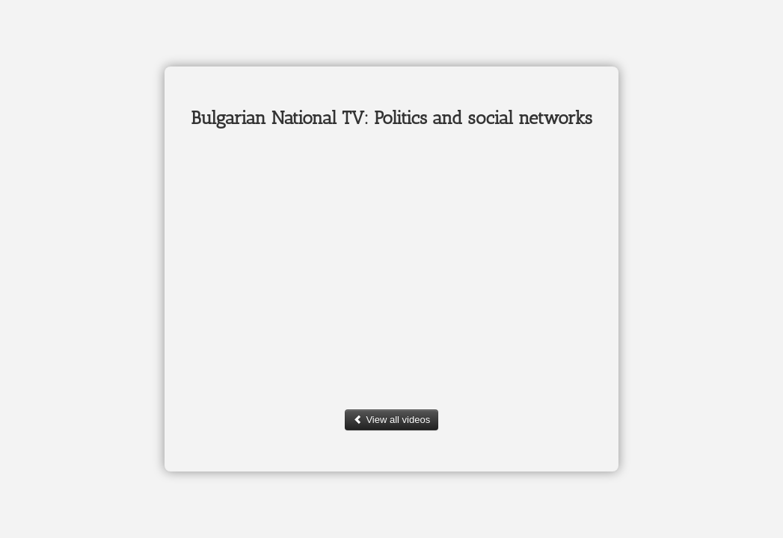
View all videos (391, 419)
